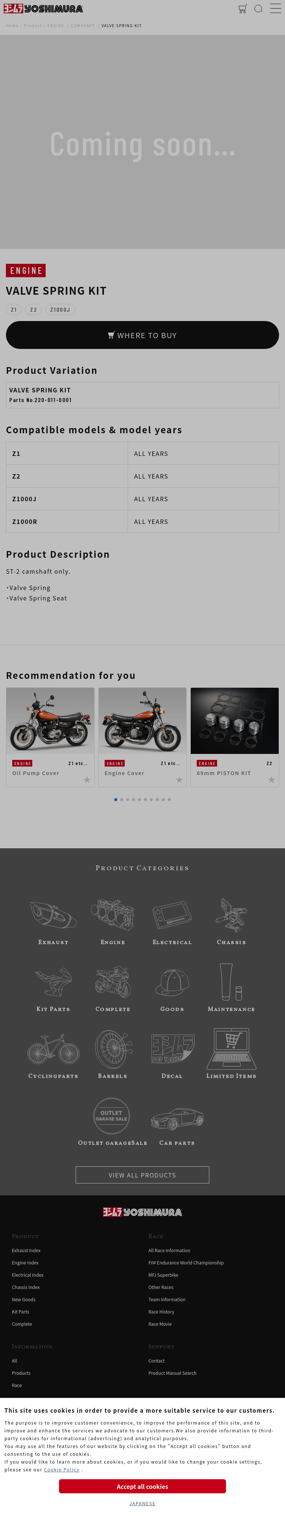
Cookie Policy (61, 1469)
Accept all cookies (142, 1486)
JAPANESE (143, 1503)
